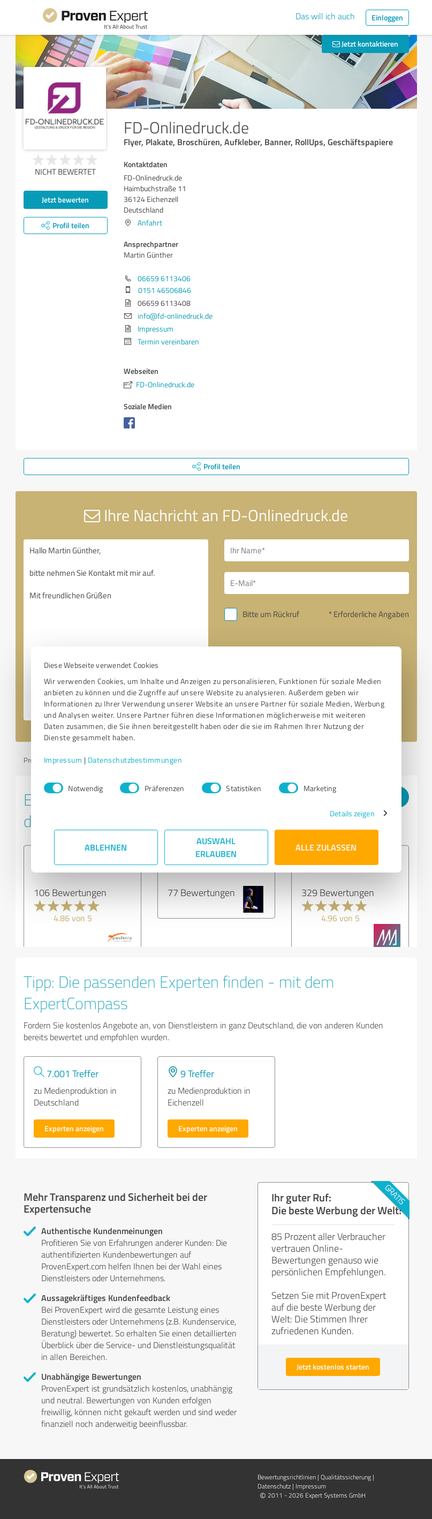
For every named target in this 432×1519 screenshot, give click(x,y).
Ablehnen (106, 847)
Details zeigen (342, 813)
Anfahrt (150, 222)
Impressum (73, 760)
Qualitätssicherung (346, 1477)
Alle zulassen (326, 847)
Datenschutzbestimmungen (145, 760)
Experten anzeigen (74, 1128)
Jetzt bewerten (65, 199)
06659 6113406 (164, 278)
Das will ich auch (325, 16)
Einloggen (387, 17)
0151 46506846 (164, 290)
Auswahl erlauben (216, 847)
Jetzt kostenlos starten (333, 1367)
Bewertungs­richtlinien (286, 1477)
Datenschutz (274, 1486)
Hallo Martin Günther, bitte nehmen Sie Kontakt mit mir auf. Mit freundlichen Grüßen (116, 629)
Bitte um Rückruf (270, 614)
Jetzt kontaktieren (365, 44)
